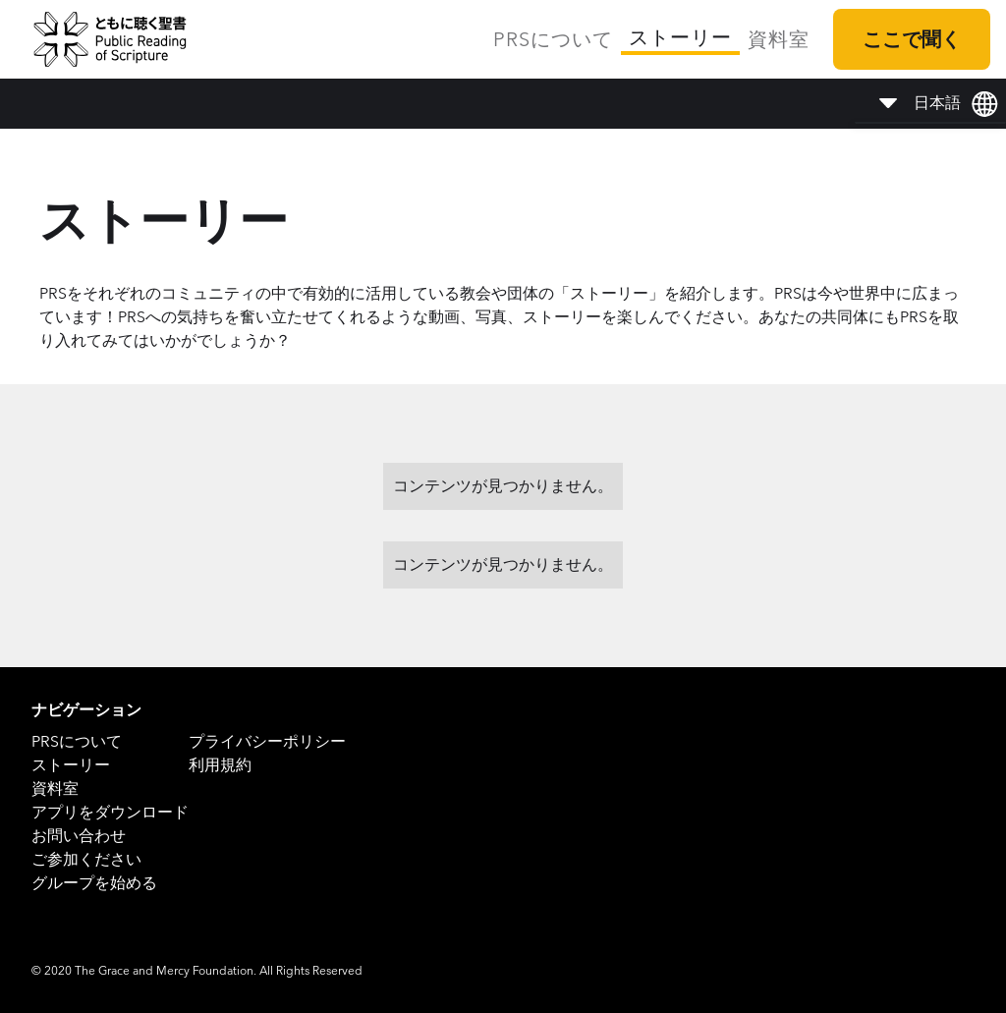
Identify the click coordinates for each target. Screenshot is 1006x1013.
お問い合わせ (78, 835)
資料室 (779, 39)
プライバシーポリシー (267, 741)
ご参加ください (86, 859)
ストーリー (680, 37)
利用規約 (220, 765)
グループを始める (94, 882)
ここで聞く (912, 39)
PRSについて (553, 39)
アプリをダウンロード (110, 812)
